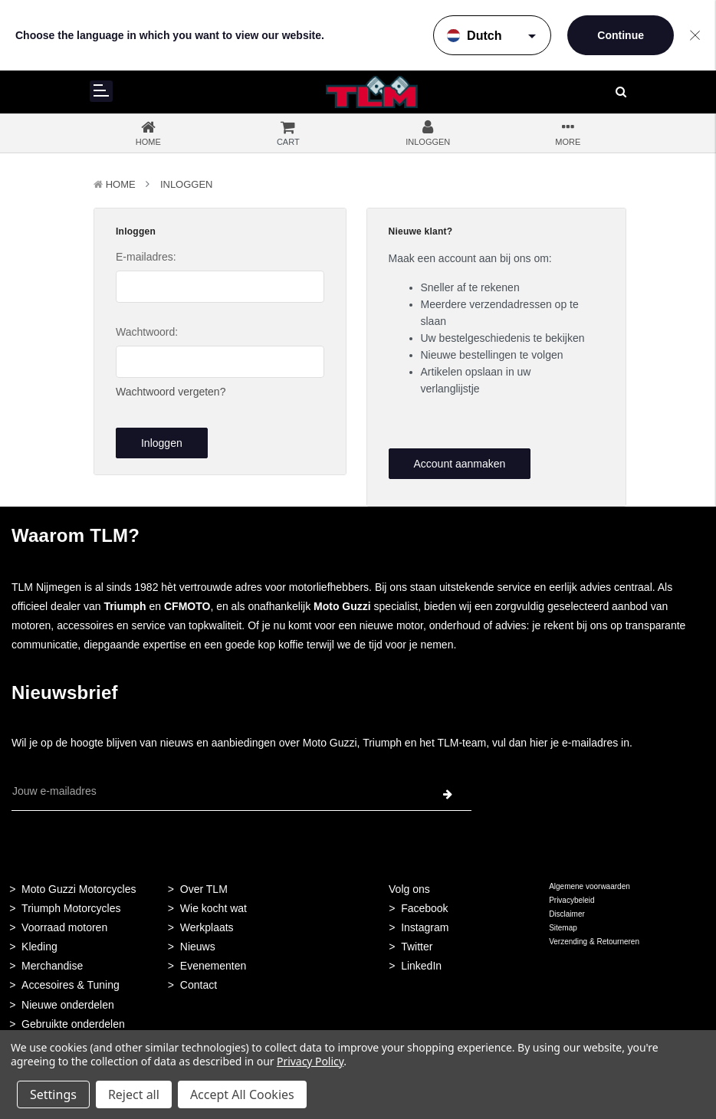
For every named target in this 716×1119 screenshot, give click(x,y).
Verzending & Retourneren (594, 941)
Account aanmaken (459, 464)
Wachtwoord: (147, 332)
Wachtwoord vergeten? (170, 392)
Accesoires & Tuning (70, 985)
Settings (53, 1094)
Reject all (133, 1094)
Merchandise (52, 966)
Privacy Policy (310, 1061)
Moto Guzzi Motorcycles (78, 889)
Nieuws (197, 946)
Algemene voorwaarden (589, 886)
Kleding (39, 946)
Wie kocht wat (213, 908)
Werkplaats (207, 927)
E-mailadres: (146, 257)
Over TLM (204, 889)
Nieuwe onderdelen (67, 1005)
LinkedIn (421, 966)
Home (121, 184)
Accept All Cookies (242, 1094)
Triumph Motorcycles (70, 908)
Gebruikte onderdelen (73, 1024)
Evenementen (213, 966)
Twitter (416, 946)
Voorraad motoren (64, 927)
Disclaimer (567, 914)
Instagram (424, 927)
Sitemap (563, 928)
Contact (198, 985)
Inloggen (186, 184)
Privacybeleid (571, 900)
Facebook (424, 908)
